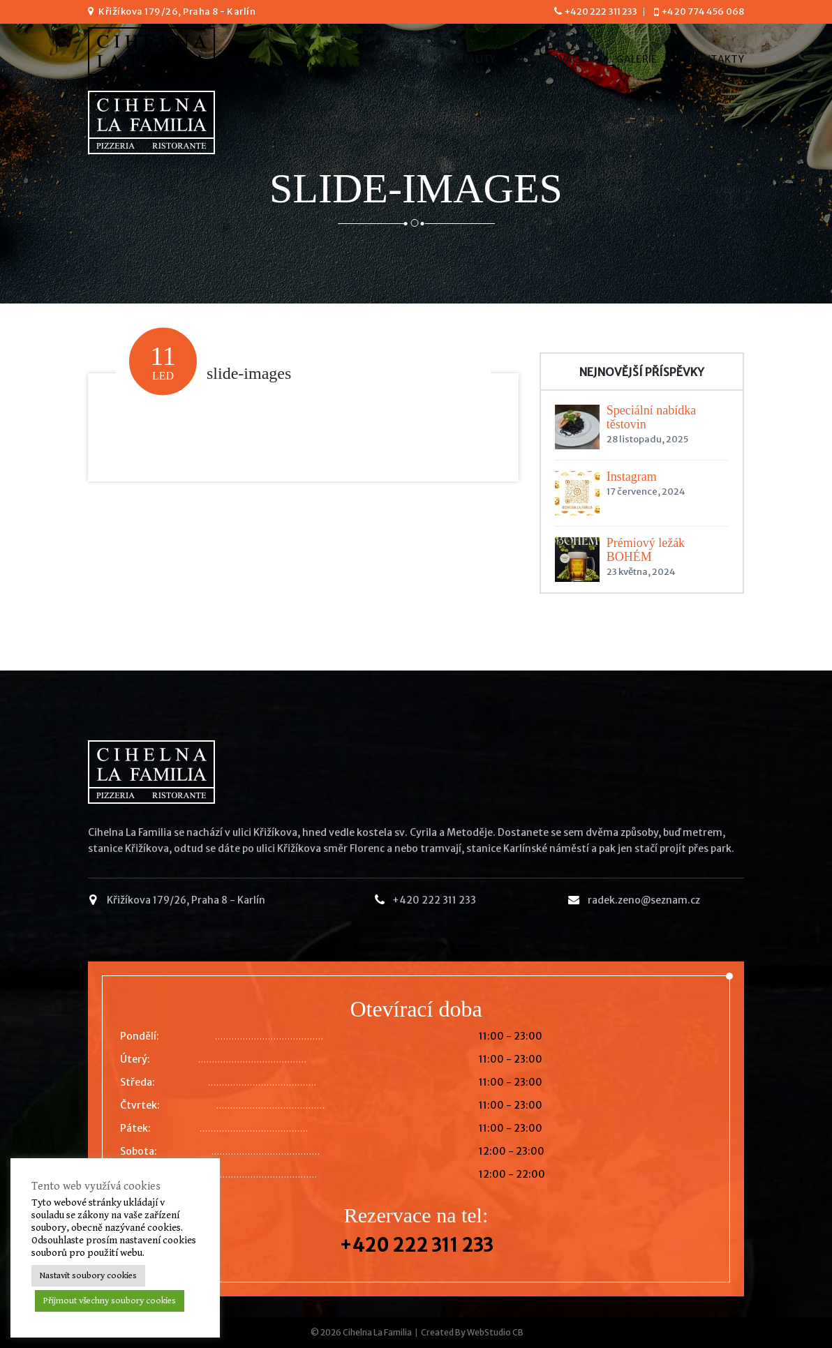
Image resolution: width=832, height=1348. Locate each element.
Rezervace (556, 59)
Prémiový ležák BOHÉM (646, 550)
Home (393, 59)
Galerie (636, 59)
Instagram (632, 477)
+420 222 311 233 (601, 11)
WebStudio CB (495, 1332)
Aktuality (468, 59)
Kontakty (717, 59)
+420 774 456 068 (702, 11)
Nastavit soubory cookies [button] (88, 1276)
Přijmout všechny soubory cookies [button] (109, 1301)
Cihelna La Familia (377, 1332)
